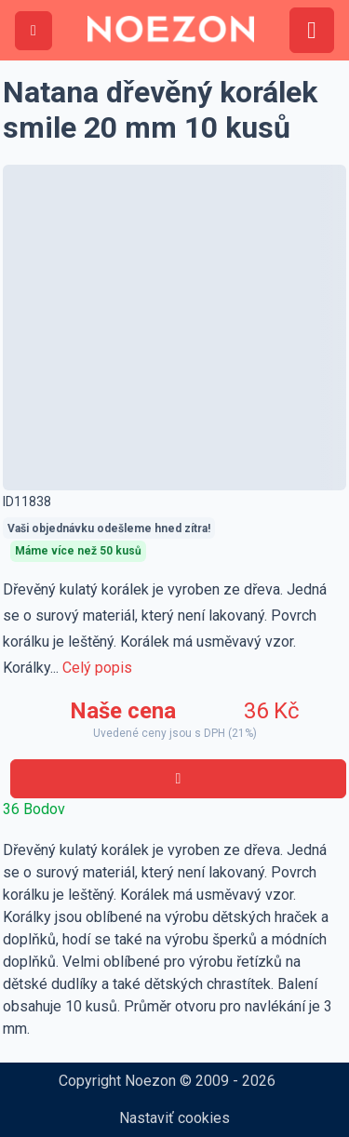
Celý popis (97, 667)
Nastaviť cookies (174, 1118)
